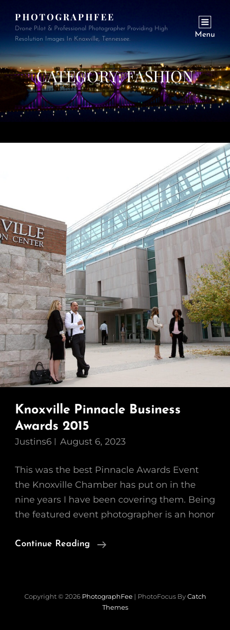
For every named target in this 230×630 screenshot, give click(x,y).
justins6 (33, 441)
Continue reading (60, 544)
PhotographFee (65, 17)
